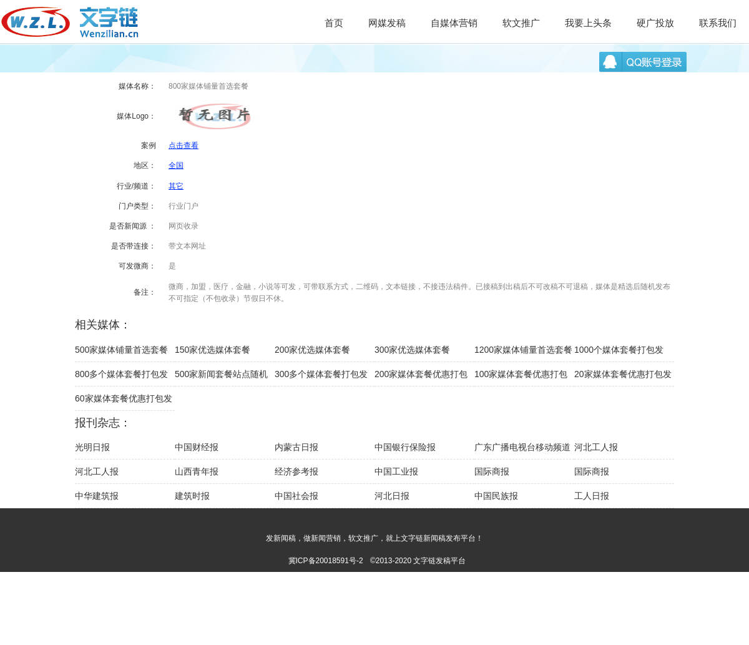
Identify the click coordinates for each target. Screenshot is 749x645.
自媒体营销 (454, 22)
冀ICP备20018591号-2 (325, 560)
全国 (176, 165)
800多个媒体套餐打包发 (121, 374)
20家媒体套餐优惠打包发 (623, 374)
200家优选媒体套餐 (312, 350)
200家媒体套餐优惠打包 (421, 374)
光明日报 (92, 447)
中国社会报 (296, 496)
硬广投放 (655, 22)
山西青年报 (196, 471)
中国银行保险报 (405, 447)
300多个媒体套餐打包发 (321, 374)
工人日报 (591, 496)
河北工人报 (596, 447)
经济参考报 (296, 471)
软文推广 (521, 22)
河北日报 (391, 496)
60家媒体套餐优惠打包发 (123, 398)
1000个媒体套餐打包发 (618, 350)
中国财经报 (196, 447)
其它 (176, 186)
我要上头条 (588, 22)
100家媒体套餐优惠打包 (520, 374)
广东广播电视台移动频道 (522, 447)
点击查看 (183, 145)
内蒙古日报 (296, 447)
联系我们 (718, 22)
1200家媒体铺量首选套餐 (523, 350)
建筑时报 (192, 496)
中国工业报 (396, 471)
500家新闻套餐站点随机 (221, 374)
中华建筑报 (97, 496)
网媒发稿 (387, 22)
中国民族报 (496, 496)
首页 (334, 22)
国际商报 (491, 471)
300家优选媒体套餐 (412, 350)
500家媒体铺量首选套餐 (121, 350)
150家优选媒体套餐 (212, 350)
